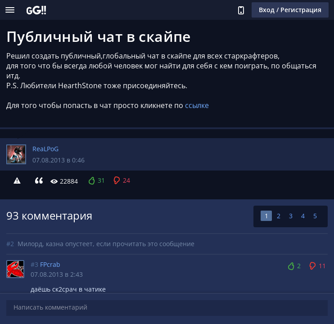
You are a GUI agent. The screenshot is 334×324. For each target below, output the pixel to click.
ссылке (197, 105)
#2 (10, 243)
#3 (34, 264)
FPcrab (50, 264)
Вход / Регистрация (290, 9)
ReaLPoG (45, 148)
